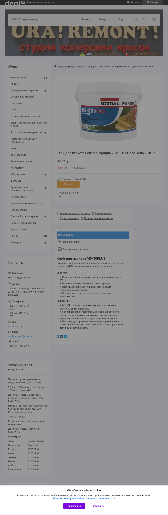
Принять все (74, 506)
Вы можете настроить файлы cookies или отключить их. (83, 498)
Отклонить (98, 506)
